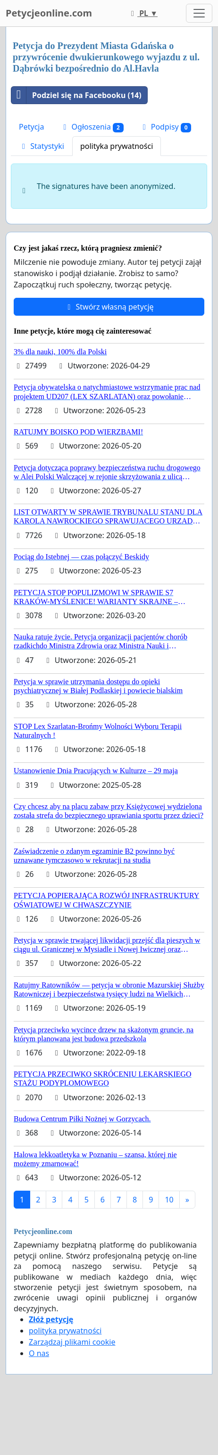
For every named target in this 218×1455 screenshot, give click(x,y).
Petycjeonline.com (49, 13)
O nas (39, 1353)
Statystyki (41, 146)
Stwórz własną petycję (108, 307)
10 (169, 1199)
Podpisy (166, 127)
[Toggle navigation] (199, 13)
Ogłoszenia (91, 127)
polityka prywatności (116, 146)
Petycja (31, 127)
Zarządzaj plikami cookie (72, 1342)
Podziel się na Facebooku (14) (76, 95)
